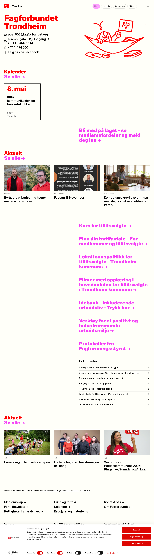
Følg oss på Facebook (23, 52)
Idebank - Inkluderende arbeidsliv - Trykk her (106, 305)
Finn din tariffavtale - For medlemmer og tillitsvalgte (113, 241)
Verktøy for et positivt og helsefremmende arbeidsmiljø (108, 325)
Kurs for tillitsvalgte (105, 225)
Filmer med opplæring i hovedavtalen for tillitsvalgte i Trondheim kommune (113, 285)
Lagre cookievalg (136, 535)
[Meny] (148, 6)
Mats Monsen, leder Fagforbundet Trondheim (59, 491)
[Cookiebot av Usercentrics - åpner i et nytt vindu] (13, 551)
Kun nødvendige (137, 541)
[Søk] (143, 6)
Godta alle (137, 528)
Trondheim (12, 6)
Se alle (14, 76)
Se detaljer (111, 551)
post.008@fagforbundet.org (28, 34)
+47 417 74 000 (18, 47)
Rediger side (85, 491)
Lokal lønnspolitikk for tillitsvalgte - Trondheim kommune (107, 262)
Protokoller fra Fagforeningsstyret (104, 346)
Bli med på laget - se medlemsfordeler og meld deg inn (109, 135)
